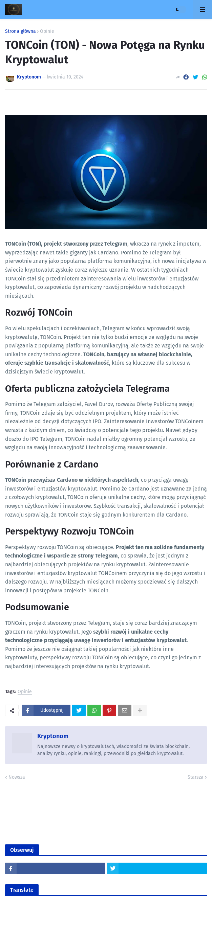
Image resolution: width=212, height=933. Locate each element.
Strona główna (20, 31)
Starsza (196, 777)
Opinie (47, 31)
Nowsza (16, 777)
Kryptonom (52, 736)
